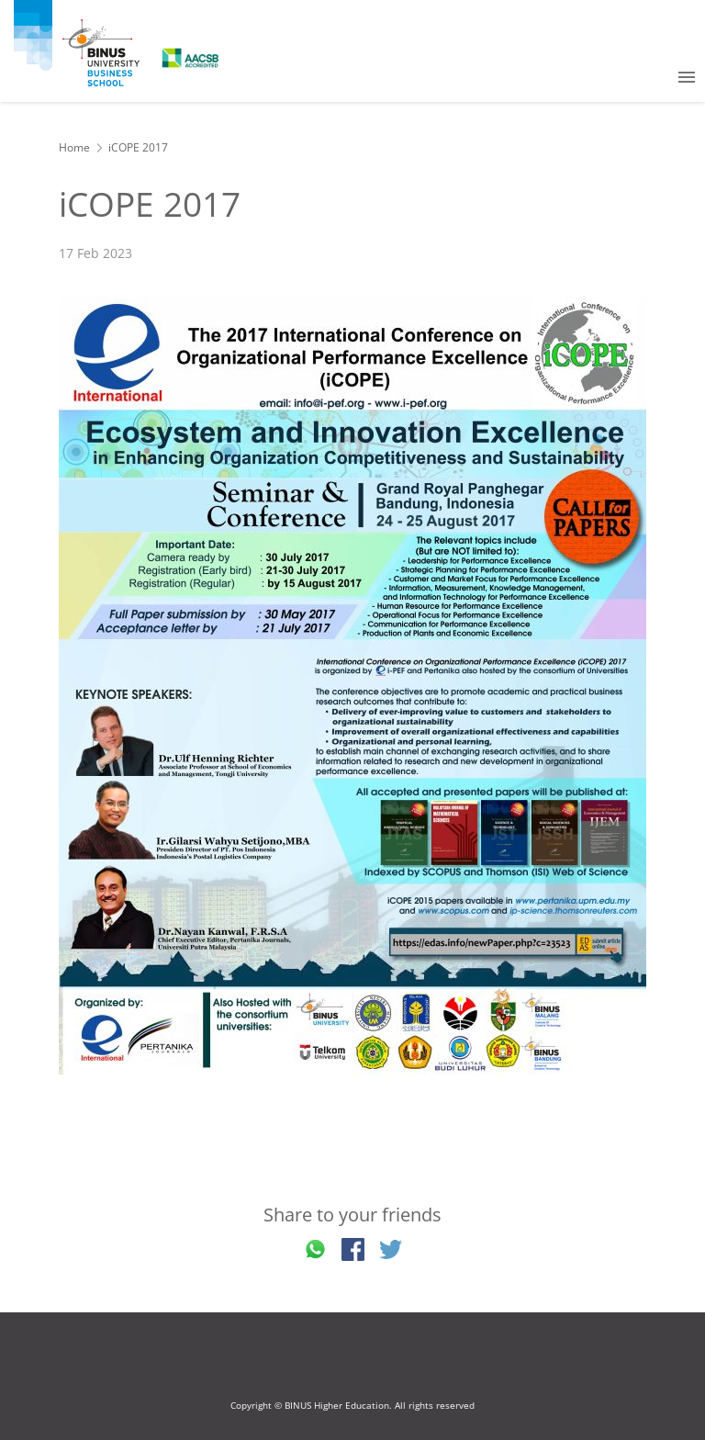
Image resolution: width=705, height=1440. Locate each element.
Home (74, 147)
